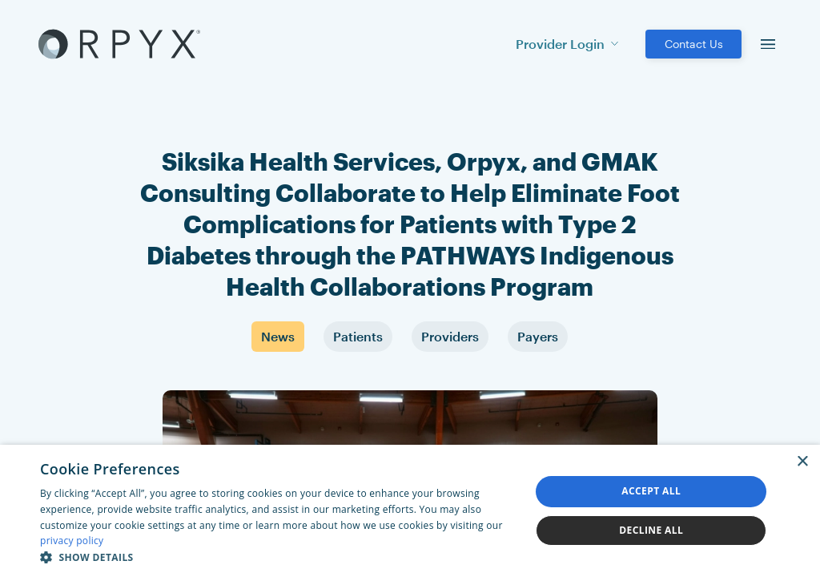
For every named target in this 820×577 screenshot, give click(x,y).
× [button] (802, 462)
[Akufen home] (119, 44)
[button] (278, 557)
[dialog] (410, 511)
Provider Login (567, 43)
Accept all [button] (651, 491)
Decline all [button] (651, 530)
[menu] (768, 44)
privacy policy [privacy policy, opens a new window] (71, 540)
